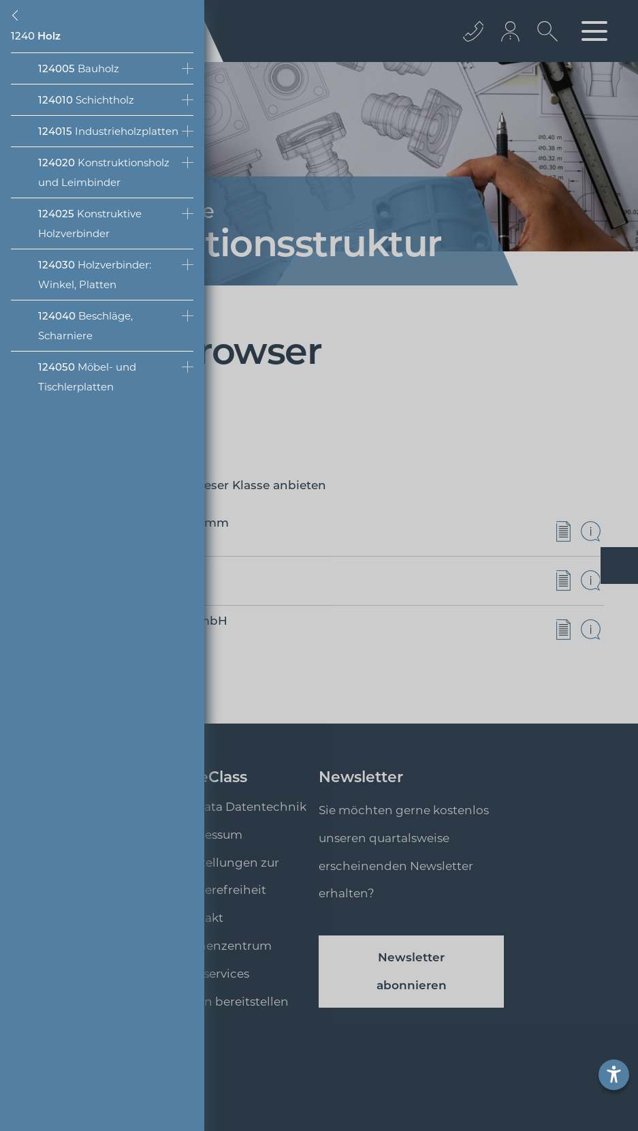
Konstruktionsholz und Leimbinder (104, 172)
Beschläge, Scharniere (85, 325)
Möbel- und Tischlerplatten (87, 376)
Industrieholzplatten (108, 131)
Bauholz (78, 68)
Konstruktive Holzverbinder (90, 223)
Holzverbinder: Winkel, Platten (94, 274)
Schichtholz (86, 99)
